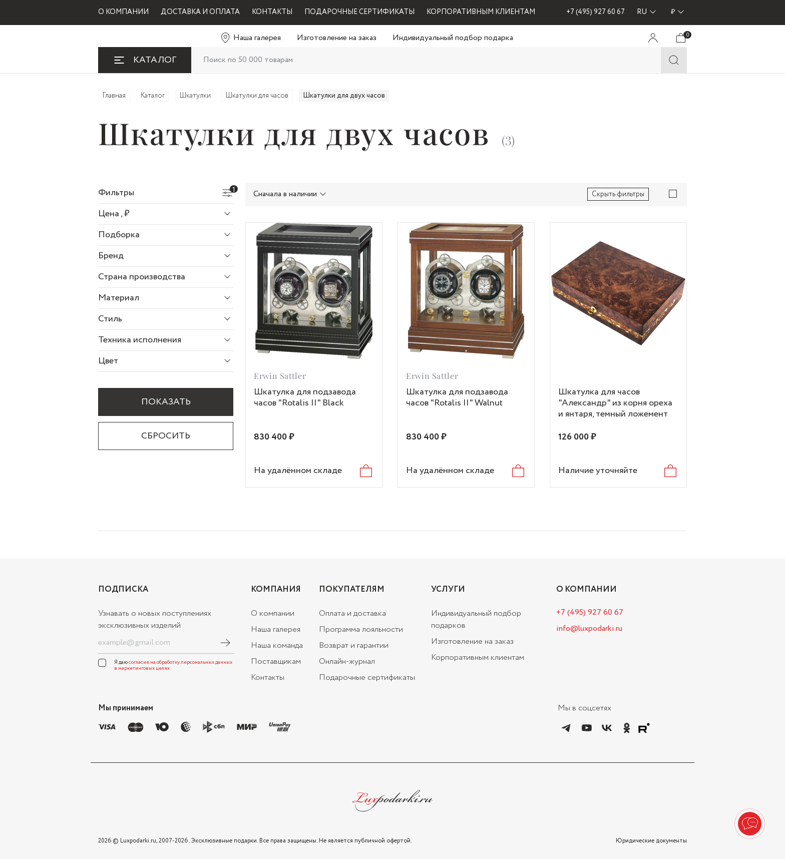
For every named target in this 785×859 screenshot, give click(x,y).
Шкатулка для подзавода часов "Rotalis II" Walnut (457, 397)
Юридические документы (651, 840)
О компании (272, 613)
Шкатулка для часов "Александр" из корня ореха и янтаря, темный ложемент (615, 402)
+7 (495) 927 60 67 (595, 12)
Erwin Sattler (280, 375)
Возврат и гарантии (353, 645)
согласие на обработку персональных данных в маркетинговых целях (173, 665)
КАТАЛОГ (144, 60)
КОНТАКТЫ (272, 12)
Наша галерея (257, 38)
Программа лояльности (361, 629)
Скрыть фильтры (618, 194)
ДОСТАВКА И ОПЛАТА (200, 12)
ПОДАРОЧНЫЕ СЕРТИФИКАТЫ (359, 12)
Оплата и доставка (352, 613)
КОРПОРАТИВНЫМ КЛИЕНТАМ (481, 12)
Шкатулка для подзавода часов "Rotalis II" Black (305, 397)
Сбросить (165, 436)
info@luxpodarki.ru (589, 628)
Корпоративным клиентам (477, 657)
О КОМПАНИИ (123, 12)
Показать (176, 405)
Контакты (267, 677)
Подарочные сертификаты (367, 677)
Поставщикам (276, 661)
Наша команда (277, 645)
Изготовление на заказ (336, 38)
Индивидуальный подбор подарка (452, 38)
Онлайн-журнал (347, 661)
